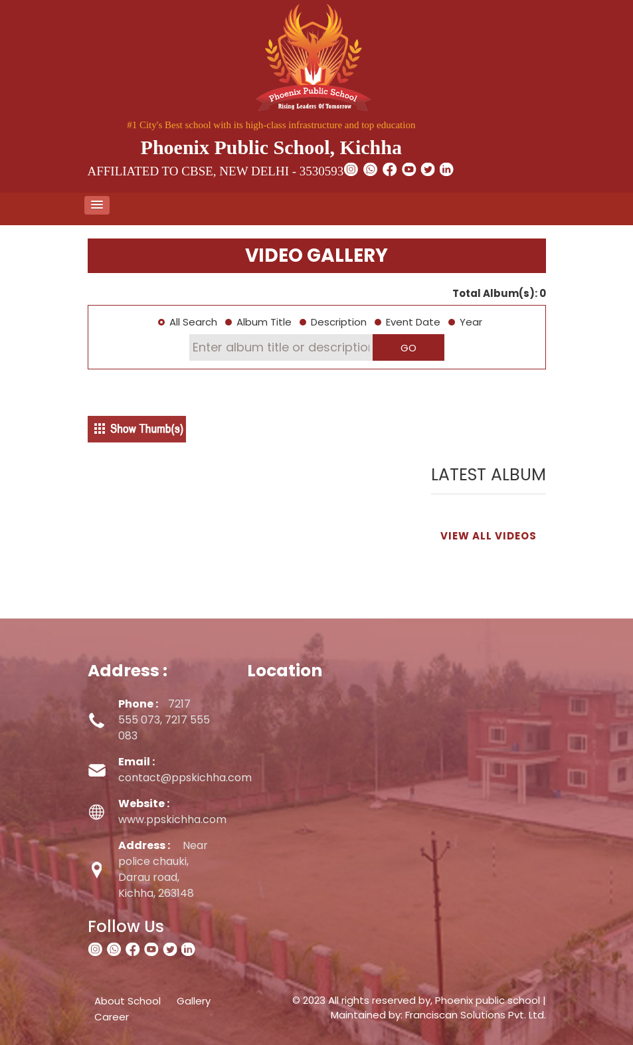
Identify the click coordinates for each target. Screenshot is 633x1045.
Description (339, 322)
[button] (97, 205)
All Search (193, 322)
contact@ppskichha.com (185, 769)
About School (127, 1001)
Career (111, 1017)
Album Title (264, 322)
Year (471, 322)
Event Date (413, 322)
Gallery (194, 1001)
